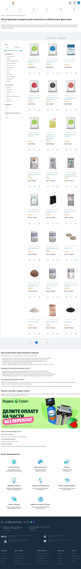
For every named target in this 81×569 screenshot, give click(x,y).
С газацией (59, 561)
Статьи (2, 561)
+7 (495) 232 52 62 (11, 522)
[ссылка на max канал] (34, 522)
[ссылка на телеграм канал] (31, 522)
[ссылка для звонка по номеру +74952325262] (47, 10)
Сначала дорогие (62, 38)
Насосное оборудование (42, 561)
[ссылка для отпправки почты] (60, 10)
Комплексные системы (19, 553)
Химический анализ (76, 556)
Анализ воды (74, 553)
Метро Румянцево (7, 530)
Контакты (3, 563)
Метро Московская (33, 530)
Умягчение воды (18, 561)
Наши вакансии (4, 558)
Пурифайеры (60, 553)
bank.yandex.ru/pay (32, 446)
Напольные (59, 556)
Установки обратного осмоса (43, 556)
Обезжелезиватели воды (20, 558)
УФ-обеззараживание (41, 558)
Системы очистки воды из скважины (22, 563)
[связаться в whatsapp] (34, 10)
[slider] (5, 50)
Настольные (60, 558)
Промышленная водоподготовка (43, 553)
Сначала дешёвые (50, 38)
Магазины (3, 556)
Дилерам (73, 561)
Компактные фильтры (19, 556)
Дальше (47, 342)
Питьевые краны (60, 563)
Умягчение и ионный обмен (42, 563)
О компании (3, 553)
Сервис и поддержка (76, 558)
